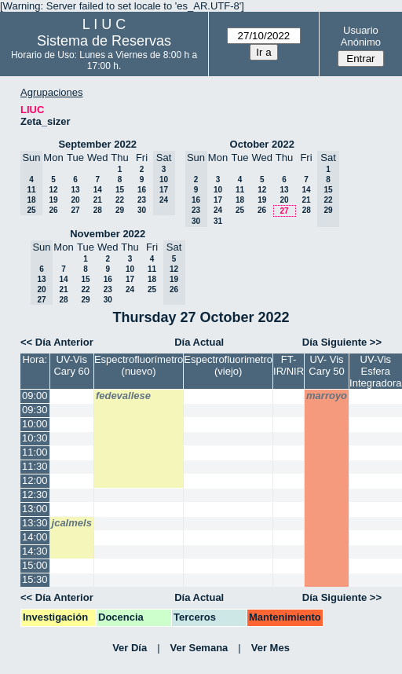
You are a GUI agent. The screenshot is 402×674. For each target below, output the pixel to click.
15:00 (35, 565)
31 (218, 221)
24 (218, 210)
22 (119, 200)
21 (97, 200)
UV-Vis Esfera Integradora (375, 371)
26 (53, 210)
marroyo (326, 395)
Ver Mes (270, 648)
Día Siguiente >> (342, 342)
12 (53, 189)
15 (119, 189)
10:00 (35, 424)
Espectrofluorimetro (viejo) (228, 365)
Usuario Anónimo (361, 36)
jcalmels (72, 523)
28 (97, 210)
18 (240, 200)
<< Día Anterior (56, 342)
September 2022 (97, 144)
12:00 (35, 480)
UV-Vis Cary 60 (71, 365)
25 (240, 210)
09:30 (35, 410)
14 (97, 189)
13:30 (35, 523)
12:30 (35, 494)
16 (141, 189)
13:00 (35, 509)
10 (218, 189)
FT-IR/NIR (288, 365)
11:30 (35, 466)
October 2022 (262, 144)
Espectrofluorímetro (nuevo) (138, 365)
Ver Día (129, 648)
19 (53, 200)
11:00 (35, 452)
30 (141, 210)
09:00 (35, 395)
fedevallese (123, 395)
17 (218, 200)
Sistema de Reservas (104, 41)
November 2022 (107, 234)
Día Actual (199, 342)
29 (119, 210)
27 (75, 210)
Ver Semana (199, 648)
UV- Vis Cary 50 (327, 365)
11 (240, 189)
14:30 (35, 551)
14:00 (35, 537)
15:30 (35, 579)
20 (75, 200)
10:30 (35, 438)
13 (75, 189)
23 (141, 200)
